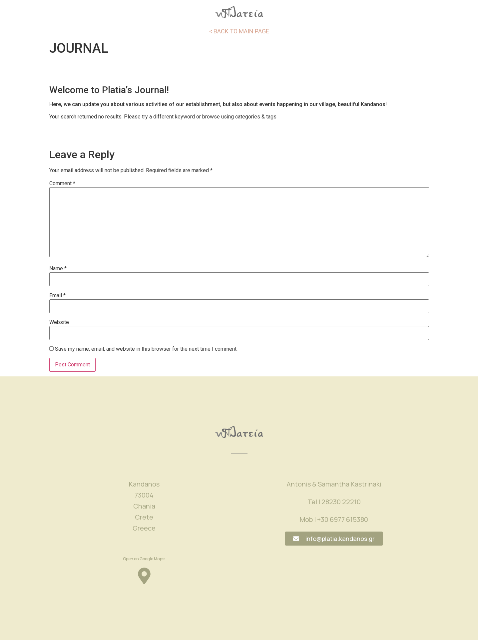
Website (59, 322)
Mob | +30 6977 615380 (334, 519)
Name (58, 268)
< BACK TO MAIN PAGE (239, 31)
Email (57, 295)
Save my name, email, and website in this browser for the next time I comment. (146, 349)
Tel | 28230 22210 (334, 501)
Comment (62, 183)
